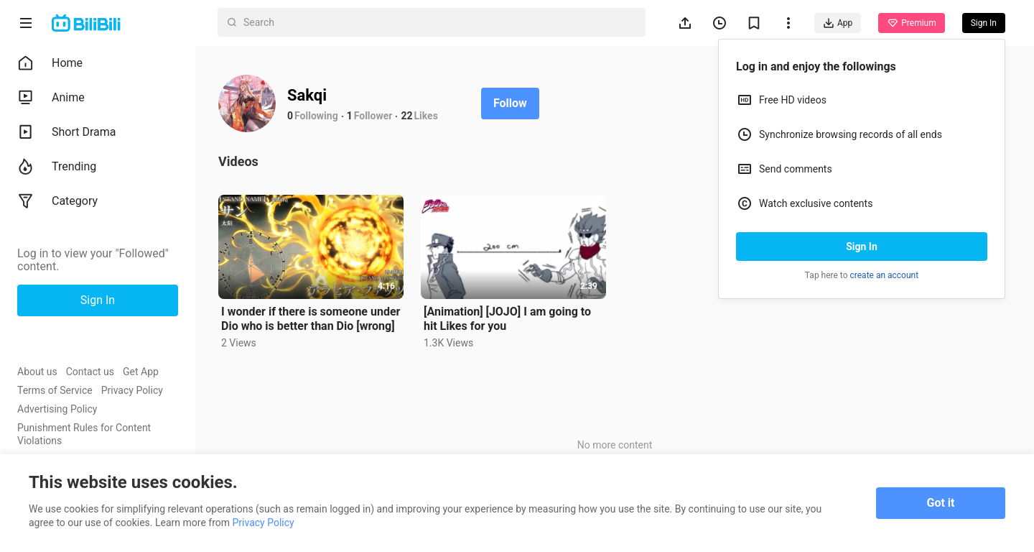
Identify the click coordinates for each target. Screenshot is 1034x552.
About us (37, 371)
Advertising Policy (57, 409)
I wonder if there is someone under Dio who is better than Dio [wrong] (310, 319)
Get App (141, 371)
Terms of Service (55, 390)
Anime (51, 97)
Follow (510, 103)
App (837, 23)
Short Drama (66, 132)
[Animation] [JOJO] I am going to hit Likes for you (507, 319)
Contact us (90, 371)
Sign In (861, 246)
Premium (911, 23)
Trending (56, 166)
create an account (884, 275)
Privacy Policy (132, 390)
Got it (941, 503)
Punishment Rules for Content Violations (84, 434)
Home (50, 63)
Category (57, 201)
